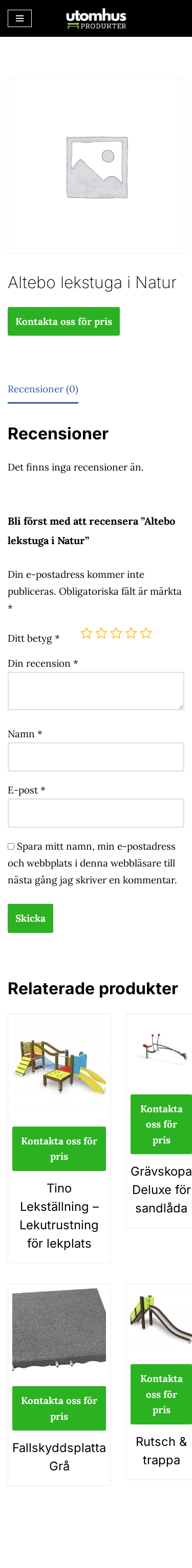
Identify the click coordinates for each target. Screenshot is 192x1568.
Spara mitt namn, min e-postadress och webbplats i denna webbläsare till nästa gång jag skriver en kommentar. (92, 863)
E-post (27, 790)
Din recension (43, 663)
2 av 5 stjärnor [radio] (101, 633)
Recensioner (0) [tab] (43, 389)
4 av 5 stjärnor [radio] (131, 633)
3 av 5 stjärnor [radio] (116, 633)
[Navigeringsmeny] (20, 18)
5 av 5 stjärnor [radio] (146, 633)
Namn (25, 734)
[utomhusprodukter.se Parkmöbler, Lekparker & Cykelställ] (96, 18)
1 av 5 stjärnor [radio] (86, 633)
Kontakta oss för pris (63, 321)
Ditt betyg (34, 638)
